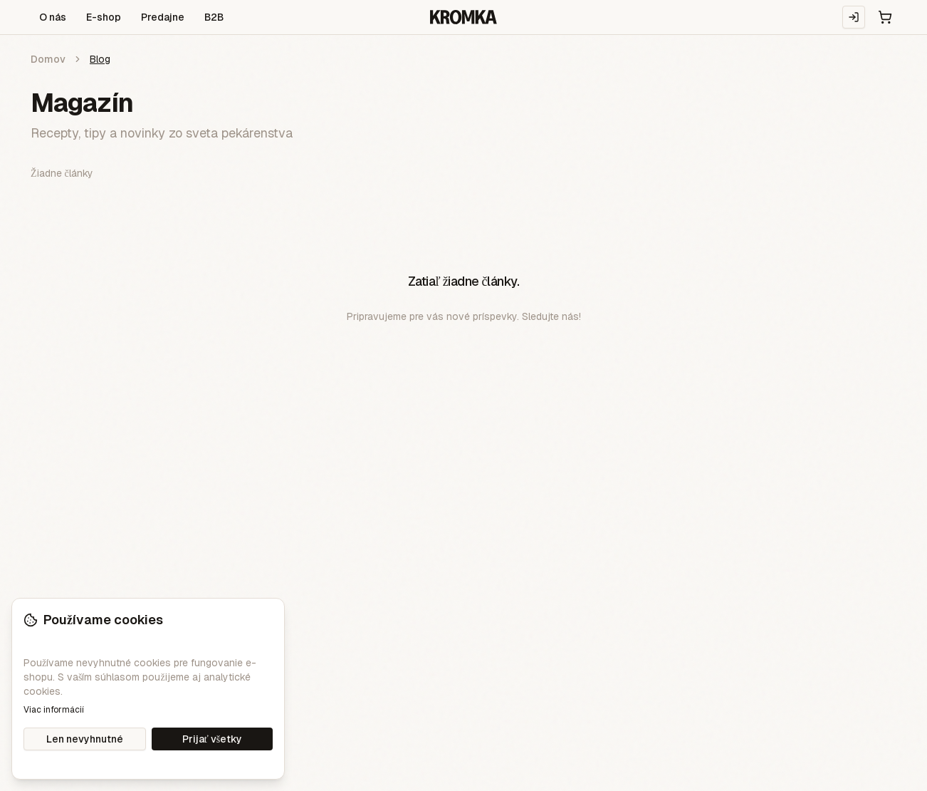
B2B (214, 17)
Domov (48, 59)
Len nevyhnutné (84, 739)
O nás (52, 17)
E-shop (103, 17)
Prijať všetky (212, 739)
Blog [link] (100, 59)
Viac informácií (53, 709)
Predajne (162, 17)
